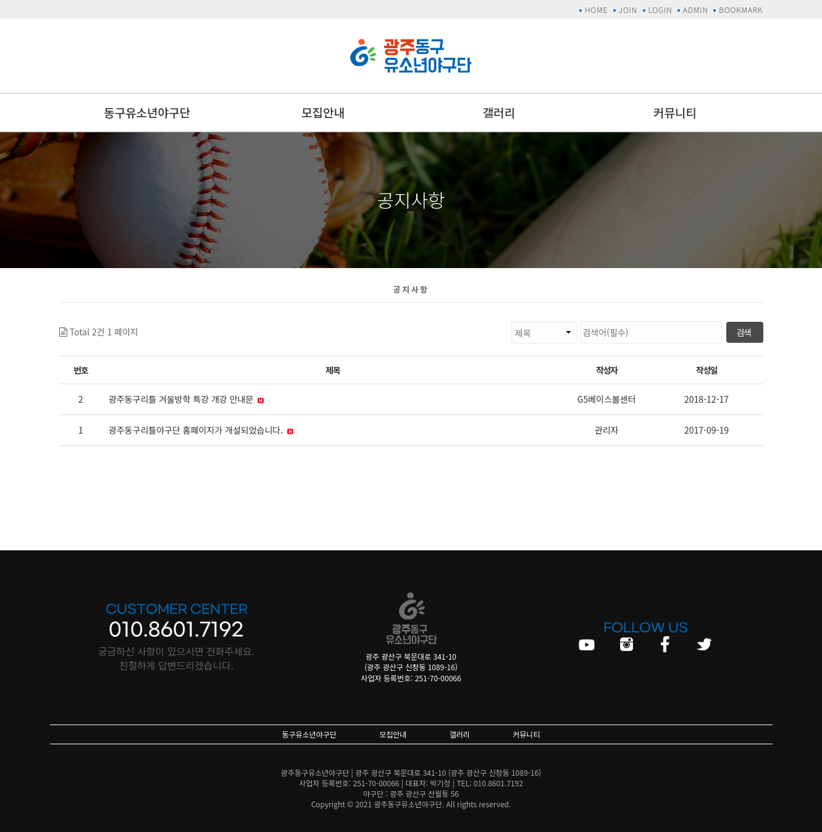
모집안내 (323, 112)
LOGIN (660, 9)
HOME (596, 9)
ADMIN (695, 9)
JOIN (628, 9)
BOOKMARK (741, 9)
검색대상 (138, 321)
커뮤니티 (675, 112)
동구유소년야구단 (147, 112)
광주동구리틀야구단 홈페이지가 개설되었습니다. (201, 430)
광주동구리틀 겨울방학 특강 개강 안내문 (186, 399)
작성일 (706, 370)
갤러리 (499, 112)
